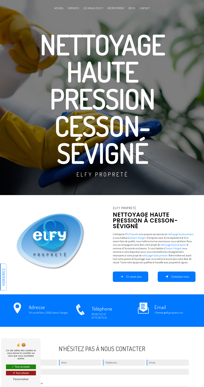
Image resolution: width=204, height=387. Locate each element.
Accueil (59, 8)
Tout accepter (21, 366)
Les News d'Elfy (93, 8)
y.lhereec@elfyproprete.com (169, 309)
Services (73, 8)
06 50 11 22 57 (99, 317)
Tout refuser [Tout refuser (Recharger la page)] (21, 373)
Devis (132, 8)
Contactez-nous (176, 276)
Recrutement (116, 8)
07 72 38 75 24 (99, 321)
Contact (144, 8)
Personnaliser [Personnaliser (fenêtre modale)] (21, 379)
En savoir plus (130, 276)
